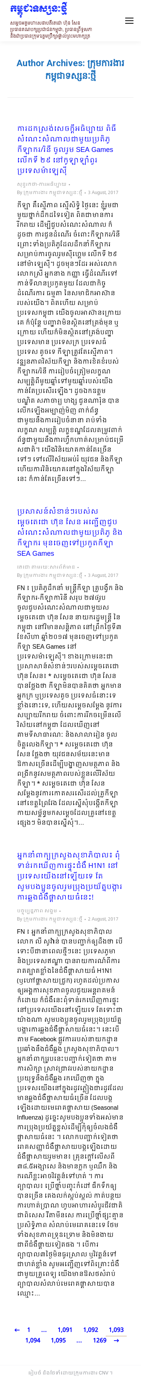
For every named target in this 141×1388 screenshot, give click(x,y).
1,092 (90, 1330)
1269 (99, 1341)
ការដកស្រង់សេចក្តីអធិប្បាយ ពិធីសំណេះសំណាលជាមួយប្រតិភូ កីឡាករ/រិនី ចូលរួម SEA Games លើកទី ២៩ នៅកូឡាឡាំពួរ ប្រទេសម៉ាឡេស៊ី (66, 150)
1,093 (116, 1330)
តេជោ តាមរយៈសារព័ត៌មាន (46, 567)
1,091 (65, 1330)
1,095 (58, 1341)
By (49, 193)
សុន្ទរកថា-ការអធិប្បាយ (42, 184)
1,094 (32, 1341)
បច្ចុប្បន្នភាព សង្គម (37, 911)
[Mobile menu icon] (129, 21)
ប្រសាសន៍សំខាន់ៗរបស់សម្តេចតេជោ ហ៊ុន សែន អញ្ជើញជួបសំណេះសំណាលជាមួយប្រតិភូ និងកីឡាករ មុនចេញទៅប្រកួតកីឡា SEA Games (70, 533)
